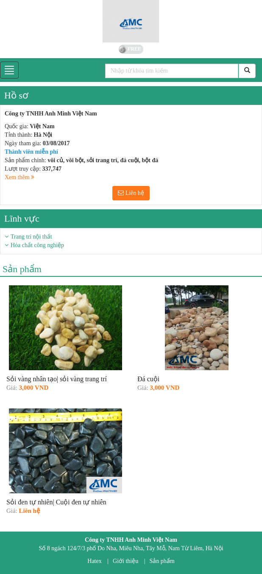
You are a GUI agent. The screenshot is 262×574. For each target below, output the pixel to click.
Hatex (94, 561)
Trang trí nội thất (31, 237)
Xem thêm (19, 177)
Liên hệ (131, 193)
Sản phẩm (162, 561)
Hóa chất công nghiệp (37, 245)
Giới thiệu (125, 561)
